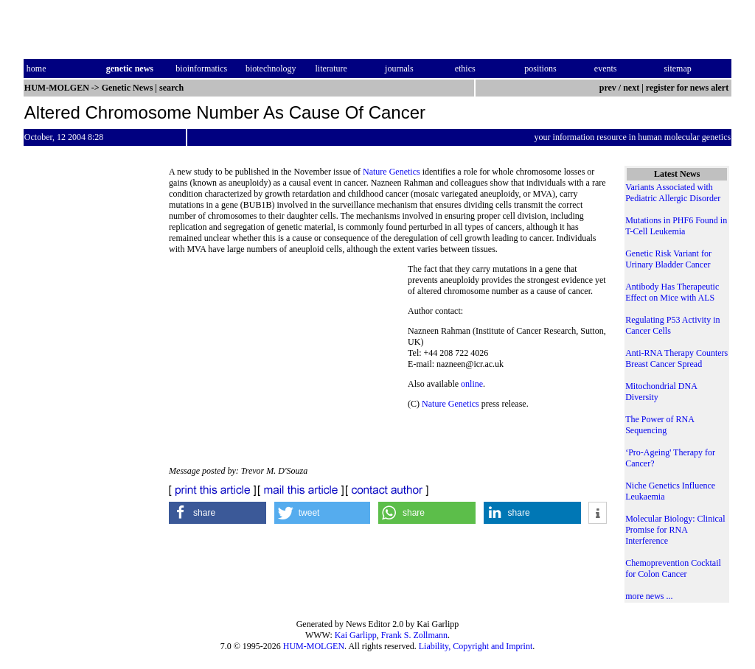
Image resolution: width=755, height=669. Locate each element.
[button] (217, 513)
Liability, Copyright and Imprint (476, 646)
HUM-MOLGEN (313, 646)
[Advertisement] (288, 365)
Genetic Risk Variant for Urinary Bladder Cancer (668, 259)
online (472, 384)
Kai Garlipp (356, 635)
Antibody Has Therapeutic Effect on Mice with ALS (672, 292)
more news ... (648, 596)
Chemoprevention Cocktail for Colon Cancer (673, 568)
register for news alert (688, 88)
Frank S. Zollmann (414, 635)
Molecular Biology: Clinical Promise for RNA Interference (675, 530)
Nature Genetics (391, 172)
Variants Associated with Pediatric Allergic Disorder (672, 192)
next (631, 88)
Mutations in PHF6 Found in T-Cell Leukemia (676, 226)
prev (607, 88)
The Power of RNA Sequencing (659, 424)
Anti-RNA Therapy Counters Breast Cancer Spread (676, 358)
